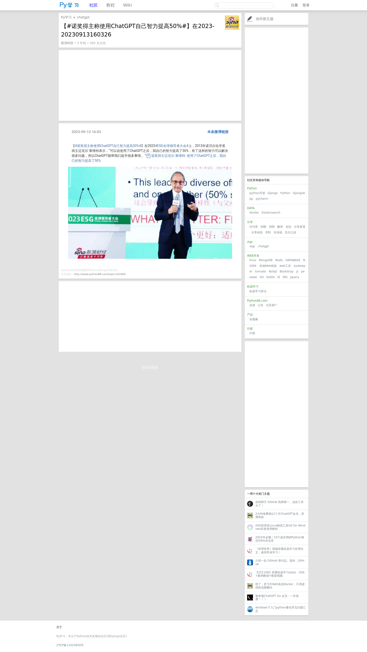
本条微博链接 (217, 132)
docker (254, 212)
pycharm (262, 198)
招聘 (272, 226)
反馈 (252, 305)
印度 (252, 333)
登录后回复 (150, 367)
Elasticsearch (271, 212)
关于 (59, 627)
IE (278, 277)
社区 (93, 5)
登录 (306, 5)
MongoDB (266, 260)
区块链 (278, 232)
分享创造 (257, 232)
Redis (279, 260)
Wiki (127, 5)
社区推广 (271, 305)
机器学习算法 (257, 291)
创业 (288, 226)
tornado (260, 271)
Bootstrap (286, 271)
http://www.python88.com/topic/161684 (100, 274)
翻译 (280, 226)
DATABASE (292, 260)
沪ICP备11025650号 (70, 645)
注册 (294, 5)
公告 (260, 305)
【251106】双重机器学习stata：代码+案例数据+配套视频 (279, 574)
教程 (110, 5)
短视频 (253, 319)
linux (252, 260)
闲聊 (263, 226)
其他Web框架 (268, 265)
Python (285, 193)
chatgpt (263, 246)
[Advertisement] (276, 100)
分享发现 (299, 226)
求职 (268, 232)
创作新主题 (264, 19)
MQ (285, 277)
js (297, 271)
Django (273, 193)
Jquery (294, 277)
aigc (252, 246)
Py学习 (66, 17)
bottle (270, 277)
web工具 (285, 265)
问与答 (253, 226)
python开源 (257, 193)
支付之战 (290, 232)
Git (262, 277)
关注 (219, 19)
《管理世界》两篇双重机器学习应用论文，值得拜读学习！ (279, 550)
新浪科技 (67, 43)
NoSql (273, 271)
